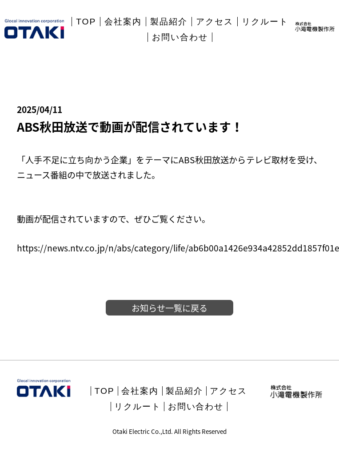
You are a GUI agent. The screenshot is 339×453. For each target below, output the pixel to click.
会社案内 (123, 21)
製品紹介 (168, 21)
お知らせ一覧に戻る (169, 308)
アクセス (214, 21)
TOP (86, 21)
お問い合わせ (180, 37)
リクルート (265, 21)
